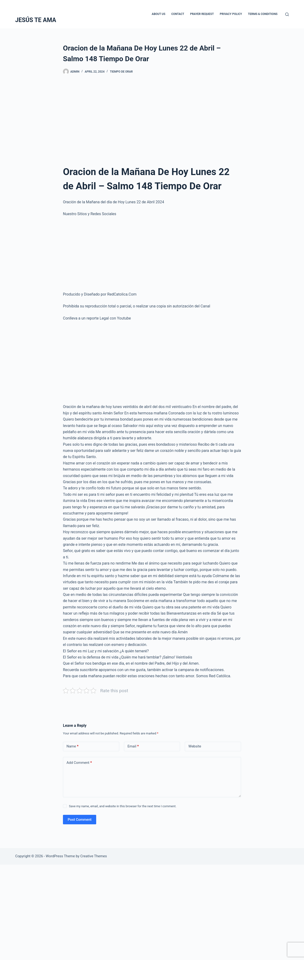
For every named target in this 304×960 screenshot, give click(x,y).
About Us (158, 14)
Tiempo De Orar (121, 71)
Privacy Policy (231, 14)
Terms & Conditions (262, 14)
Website (194, 746)
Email (133, 746)
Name (72, 746)
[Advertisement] (152, 117)
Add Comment (79, 763)
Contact (177, 14)
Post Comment (79, 819)
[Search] (287, 14)
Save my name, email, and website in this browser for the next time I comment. (122, 806)
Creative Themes (93, 856)
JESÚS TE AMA (35, 20)
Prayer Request (202, 14)
